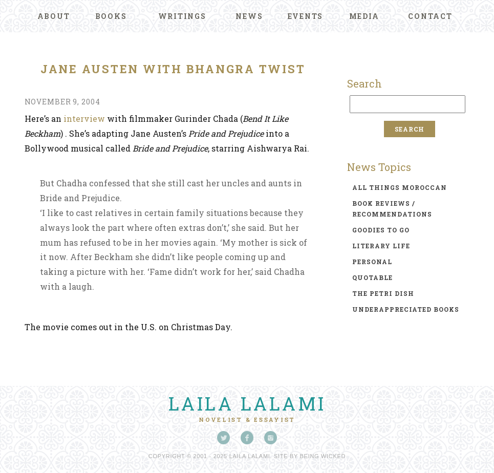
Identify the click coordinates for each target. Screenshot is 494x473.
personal (372, 261)
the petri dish (383, 293)
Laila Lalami (247, 403)
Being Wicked (323, 456)
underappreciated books (405, 309)
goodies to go (381, 230)
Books (111, 16)
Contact (430, 16)
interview (84, 118)
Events (306, 16)
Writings (182, 16)
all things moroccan (399, 187)
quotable (372, 277)
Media (364, 16)
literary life (381, 246)
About (53, 16)
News (249, 16)
